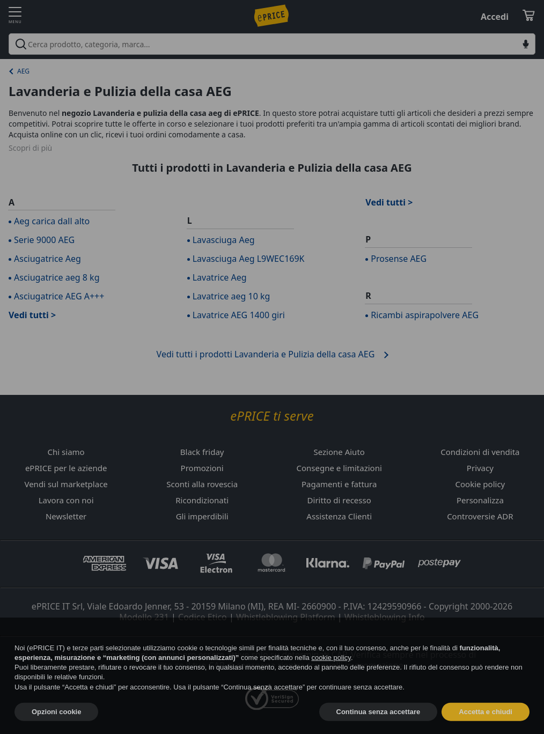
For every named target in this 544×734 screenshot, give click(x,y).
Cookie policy (480, 484)
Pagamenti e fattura (339, 484)
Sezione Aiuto (338, 451)
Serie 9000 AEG (44, 240)
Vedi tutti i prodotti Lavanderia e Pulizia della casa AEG (266, 354)
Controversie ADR (480, 516)
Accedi (495, 17)
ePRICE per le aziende (66, 468)
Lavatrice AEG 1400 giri (239, 315)
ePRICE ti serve (271, 416)
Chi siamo (66, 451)
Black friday (202, 451)
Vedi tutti (29, 315)
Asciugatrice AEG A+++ (59, 296)
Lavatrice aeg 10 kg (231, 296)
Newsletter (66, 516)
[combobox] (272, 44)
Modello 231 (144, 617)
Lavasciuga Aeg (224, 240)
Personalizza (480, 500)
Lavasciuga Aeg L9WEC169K (249, 259)
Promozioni (202, 468)
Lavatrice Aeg (220, 277)
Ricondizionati (202, 500)
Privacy (480, 468)
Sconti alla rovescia (202, 484)
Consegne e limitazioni (339, 468)
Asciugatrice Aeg (47, 259)
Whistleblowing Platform (285, 617)
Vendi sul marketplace (65, 484)
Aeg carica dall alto (52, 221)
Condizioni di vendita (479, 451)
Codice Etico (202, 617)
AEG (23, 71)
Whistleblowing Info (384, 617)
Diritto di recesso (339, 500)
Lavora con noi (66, 500)
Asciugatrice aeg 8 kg (56, 277)
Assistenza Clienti (339, 516)
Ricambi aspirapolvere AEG (425, 315)
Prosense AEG (399, 259)
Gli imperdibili (202, 516)
